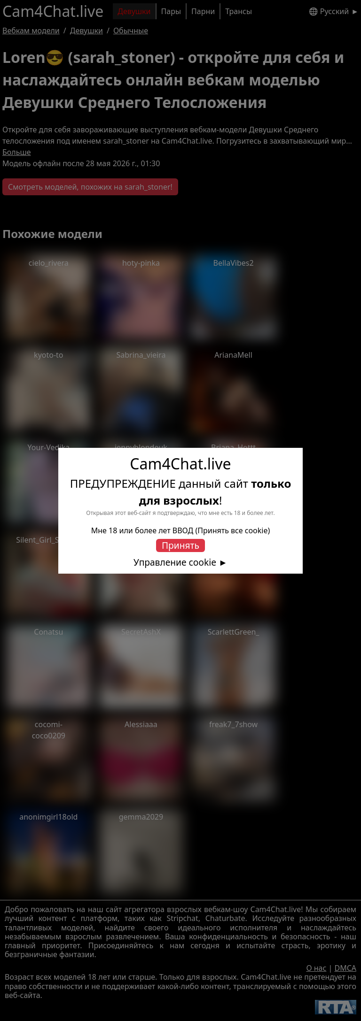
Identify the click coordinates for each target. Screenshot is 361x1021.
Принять (180, 545)
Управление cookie (174, 562)
